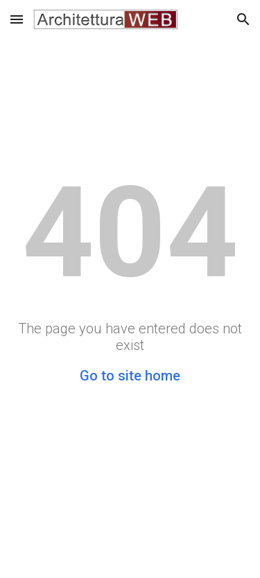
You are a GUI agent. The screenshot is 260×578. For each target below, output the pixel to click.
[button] (16, 19)
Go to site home (130, 375)
